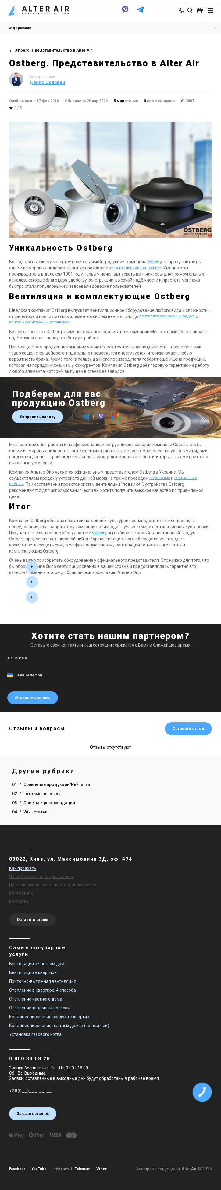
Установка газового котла (35, 1034)
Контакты (19, 901)
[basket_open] (198, 11)
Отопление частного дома (35, 999)
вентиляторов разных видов (168, 316)
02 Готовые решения (36, 793)
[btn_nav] (207, 11)
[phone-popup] (178, 11)
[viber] (123, 13)
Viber (107, 1168)
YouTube (41, 1169)
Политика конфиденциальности (41, 876)
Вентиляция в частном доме (38, 963)
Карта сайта (21, 893)
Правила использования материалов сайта (52, 884)
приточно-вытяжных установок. (41, 322)
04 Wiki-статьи (30, 812)
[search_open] (186, 11)
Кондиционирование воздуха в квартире (50, 1016)
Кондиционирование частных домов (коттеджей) (59, 1025)
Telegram (87, 1169)
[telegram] (138, 13)
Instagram (64, 1169)
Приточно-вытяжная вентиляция (42, 981)
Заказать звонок (33, 1113)
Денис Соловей (47, 82)
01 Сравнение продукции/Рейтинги (51, 784)
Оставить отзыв (188, 728)
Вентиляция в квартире (33, 972)
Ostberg (155, 261)
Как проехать (22, 868)
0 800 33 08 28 (29, 1059)
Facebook (18, 1169)
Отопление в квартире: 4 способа (42, 990)
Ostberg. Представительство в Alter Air (53, 50)
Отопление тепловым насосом (39, 1007)
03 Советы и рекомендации (43, 802)
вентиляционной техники (140, 267)
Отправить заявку (37, 416)
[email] (115, 419)
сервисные (160, 478)
